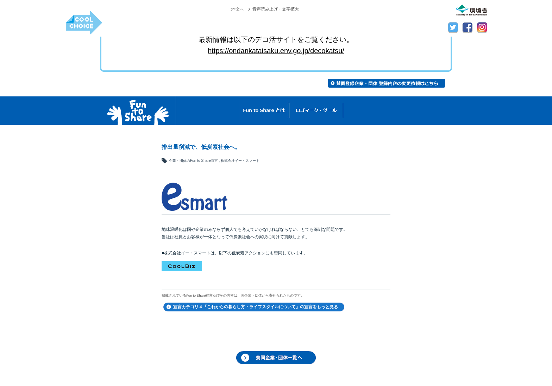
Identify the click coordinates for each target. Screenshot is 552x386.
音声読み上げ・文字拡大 (275, 9)
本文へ (237, 9)
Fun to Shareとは (264, 110)
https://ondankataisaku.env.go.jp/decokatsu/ (276, 51)
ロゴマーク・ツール (316, 110)
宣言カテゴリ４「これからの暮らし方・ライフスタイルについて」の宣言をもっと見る (255, 306)
